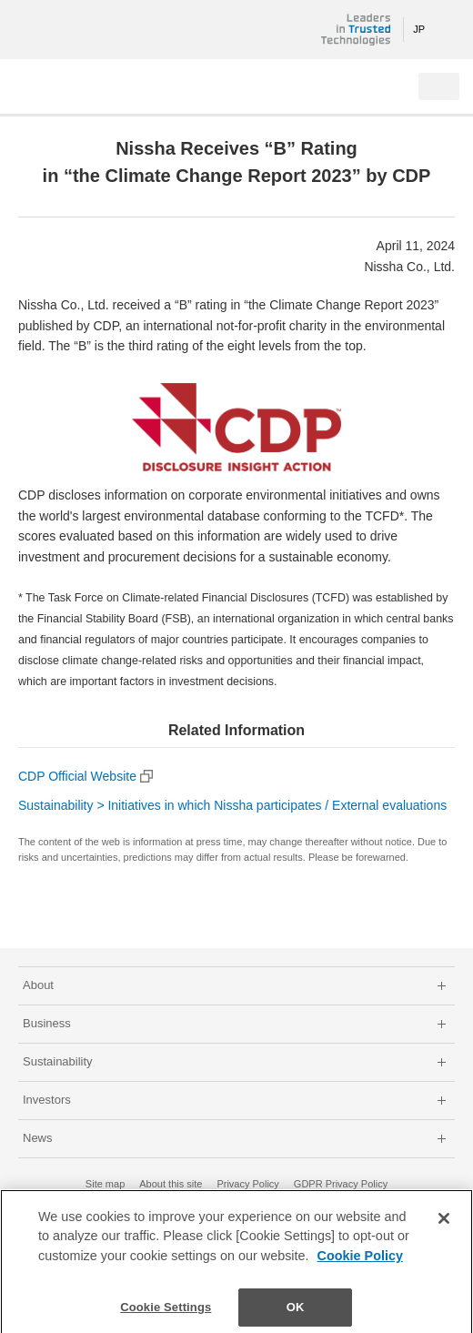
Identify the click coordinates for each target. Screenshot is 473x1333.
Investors (47, 1099)
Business (47, 1023)
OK (296, 1311)
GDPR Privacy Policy (340, 1183)
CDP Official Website (77, 776)
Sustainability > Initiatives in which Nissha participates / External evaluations (232, 805)
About (38, 985)
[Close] (444, 1222)
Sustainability (58, 1061)
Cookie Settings (165, 1311)
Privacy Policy (247, 1183)
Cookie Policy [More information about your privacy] (360, 1260)
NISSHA (72, 30)
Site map (105, 1183)
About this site (170, 1183)
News (38, 1138)
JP (419, 29)
